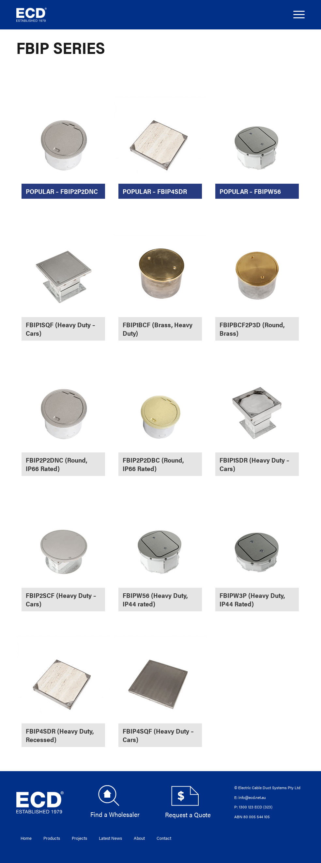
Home (26, 838)
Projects (79, 838)
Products (51, 838)
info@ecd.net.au (252, 797)
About (139, 838)
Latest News (110, 838)
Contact (164, 838)
